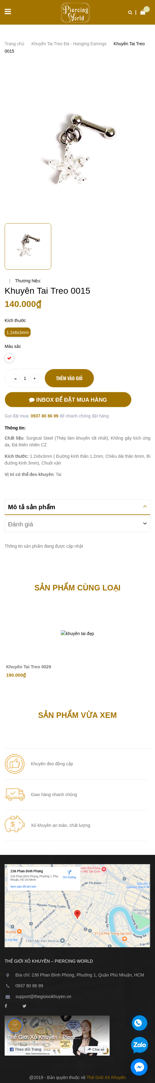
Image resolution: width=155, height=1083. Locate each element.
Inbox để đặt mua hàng (68, 400)
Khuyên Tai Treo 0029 (28, 666)
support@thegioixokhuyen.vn (43, 996)
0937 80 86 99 (45, 415)
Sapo (91, 1060)
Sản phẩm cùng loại (78, 587)
